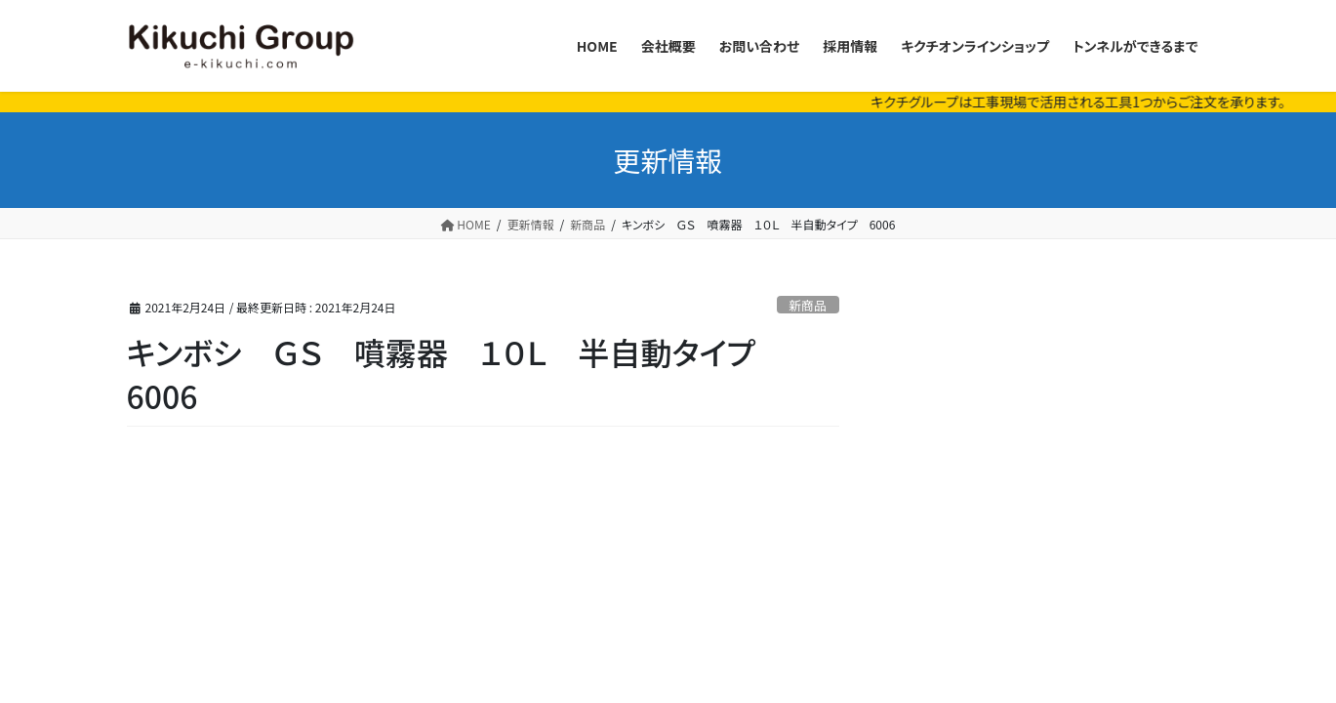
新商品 (807, 305)
